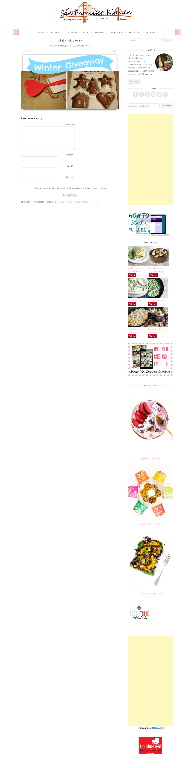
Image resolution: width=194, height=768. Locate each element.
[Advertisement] (150, 159)
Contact (152, 32)
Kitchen (99, 32)
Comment (70, 124)
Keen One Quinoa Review (150, 523)
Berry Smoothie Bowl (150, 458)
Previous (26, 50)
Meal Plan (116, 32)
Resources (135, 32)
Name (69, 154)
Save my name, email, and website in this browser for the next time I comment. (71, 188)
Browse (55, 32)
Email (69, 165)
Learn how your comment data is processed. (77, 201)
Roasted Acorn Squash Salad (150, 593)
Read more (134, 81)
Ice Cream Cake (85, 46)
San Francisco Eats (77, 32)
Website (69, 177)
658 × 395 (72, 46)
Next (115, 50)
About (40, 32)
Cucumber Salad (135, 300)
